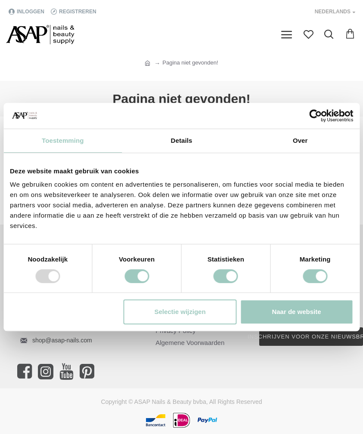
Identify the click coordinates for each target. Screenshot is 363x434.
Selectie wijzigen (179, 311)
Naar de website (296, 311)
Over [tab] (300, 140)
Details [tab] (181, 140)
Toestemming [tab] (63, 140)
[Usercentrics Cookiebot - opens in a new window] (315, 115)
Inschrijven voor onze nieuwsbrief (311, 336)
